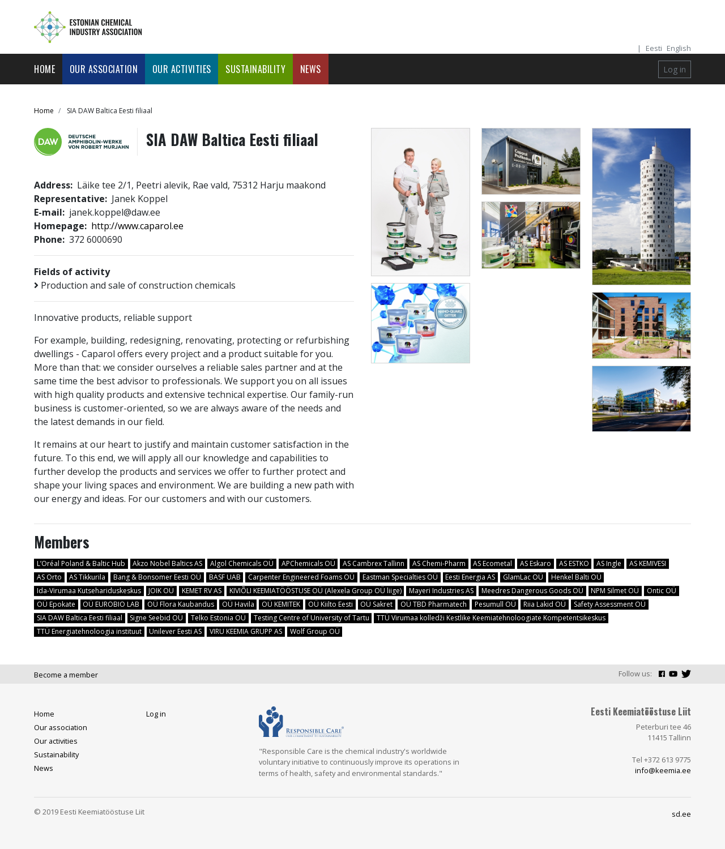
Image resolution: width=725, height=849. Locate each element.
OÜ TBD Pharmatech (433, 604)
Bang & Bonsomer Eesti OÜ (157, 577)
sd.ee (681, 814)
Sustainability (255, 69)
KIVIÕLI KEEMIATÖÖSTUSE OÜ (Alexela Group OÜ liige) (315, 590)
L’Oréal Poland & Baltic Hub (81, 563)
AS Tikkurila (87, 577)
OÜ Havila (238, 604)
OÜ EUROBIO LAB (111, 604)
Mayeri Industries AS (441, 590)
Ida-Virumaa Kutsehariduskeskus (89, 590)
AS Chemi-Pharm (439, 563)
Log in (674, 69)
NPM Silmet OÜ (615, 590)
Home (44, 69)
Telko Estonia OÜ (218, 618)
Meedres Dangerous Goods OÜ (532, 590)
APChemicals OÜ (308, 563)
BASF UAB (225, 577)
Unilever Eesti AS (175, 631)
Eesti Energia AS (470, 577)
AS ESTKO (574, 563)
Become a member (66, 675)
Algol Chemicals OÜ (242, 563)
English (679, 48)
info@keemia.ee (663, 770)
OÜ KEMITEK (281, 604)
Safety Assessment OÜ (610, 604)
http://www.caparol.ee (137, 226)
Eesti (654, 48)
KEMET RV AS (201, 590)
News (310, 69)
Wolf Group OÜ (315, 631)
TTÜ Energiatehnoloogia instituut (89, 631)
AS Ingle (608, 563)
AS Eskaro (535, 563)
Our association (104, 69)
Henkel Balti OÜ (576, 577)
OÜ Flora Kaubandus (180, 604)
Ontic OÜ (661, 590)
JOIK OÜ (161, 590)
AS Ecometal (492, 563)
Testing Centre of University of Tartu (311, 618)
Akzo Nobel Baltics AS (167, 563)
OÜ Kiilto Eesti (330, 604)
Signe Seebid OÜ (156, 618)
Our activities (181, 69)
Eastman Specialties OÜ (400, 577)
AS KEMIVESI (647, 563)
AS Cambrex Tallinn (373, 563)
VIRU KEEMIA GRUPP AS (246, 631)
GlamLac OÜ (523, 577)
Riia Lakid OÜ (544, 604)
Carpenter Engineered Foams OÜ (301, 577)
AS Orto (49, 577)
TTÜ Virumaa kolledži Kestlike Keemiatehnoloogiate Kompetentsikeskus (491, 618)
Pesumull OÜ (495, 604)
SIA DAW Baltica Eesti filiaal (79, 618)
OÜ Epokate (56, 604)
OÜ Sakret (376, 604)
